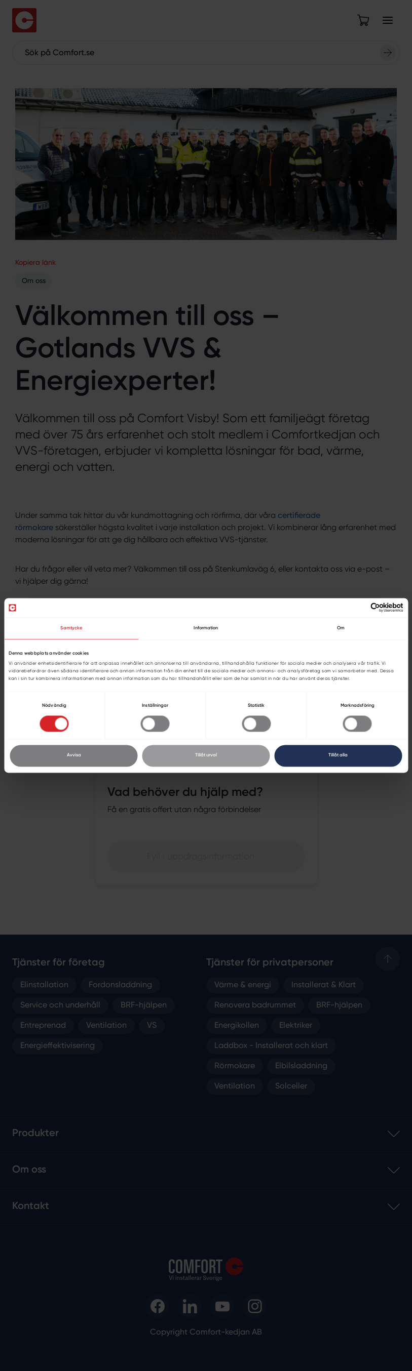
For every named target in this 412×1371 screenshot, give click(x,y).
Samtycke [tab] (71, 628)
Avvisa (74, 755)
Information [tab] (206, 628)
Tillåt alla (338, 755)
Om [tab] (341, 628)
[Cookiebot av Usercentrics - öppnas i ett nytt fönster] (359, 608)
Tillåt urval (206, 755)
